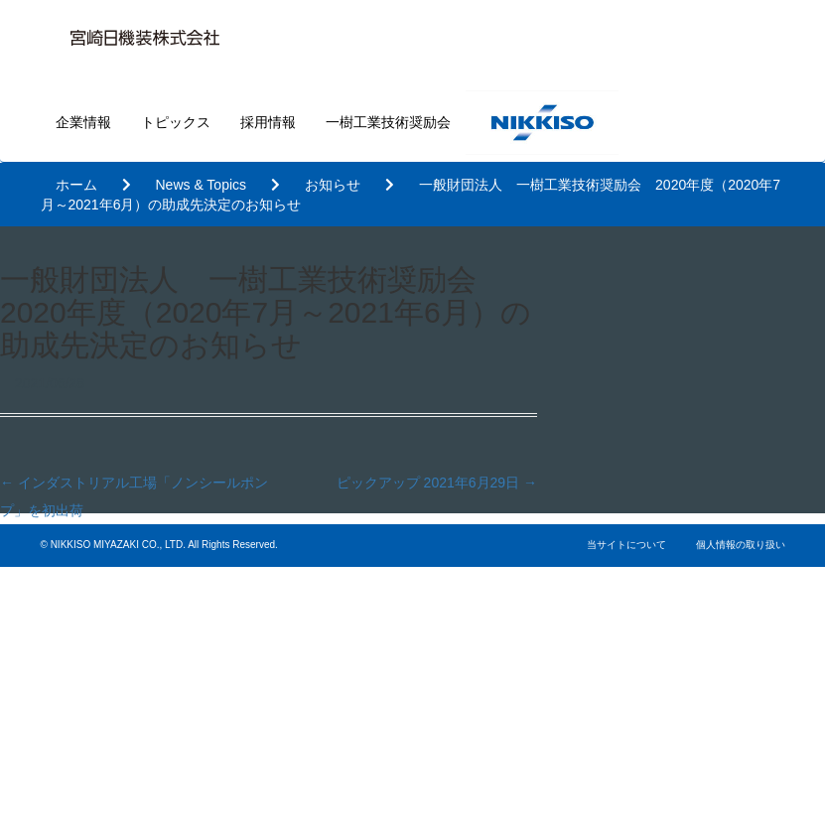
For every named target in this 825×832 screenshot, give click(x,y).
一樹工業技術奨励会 (388, 122)
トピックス (175, 122)
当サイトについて (626, 544)
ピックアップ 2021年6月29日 (437, 482)
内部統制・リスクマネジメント (590, 762)
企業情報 (83, 122)
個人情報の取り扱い (740, 544)
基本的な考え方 (534, 723)
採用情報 (268, 122)
